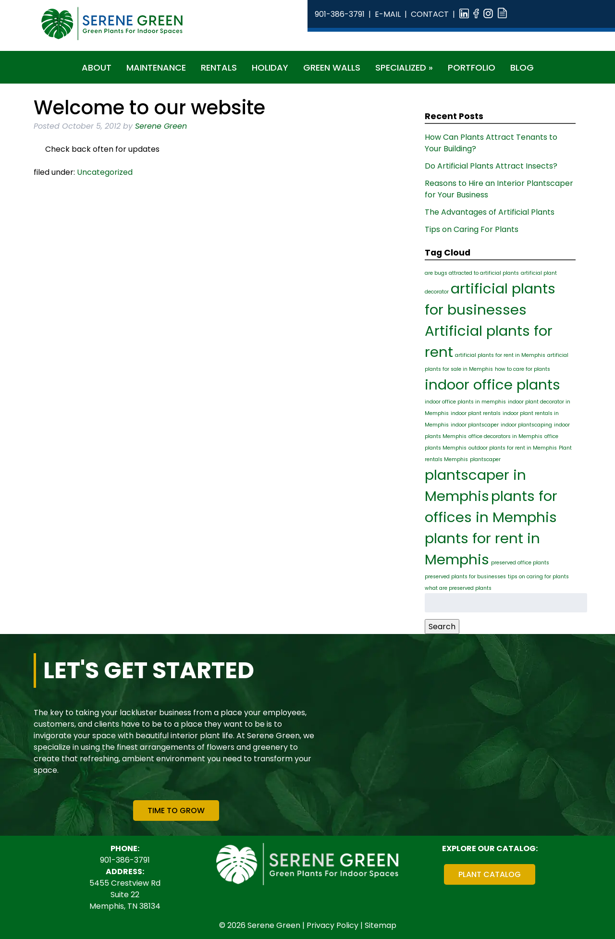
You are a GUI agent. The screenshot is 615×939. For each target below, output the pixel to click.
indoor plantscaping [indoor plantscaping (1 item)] (526, 424)
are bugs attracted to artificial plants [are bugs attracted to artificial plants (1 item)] (472, 273)
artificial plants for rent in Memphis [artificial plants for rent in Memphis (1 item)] (500, 355)
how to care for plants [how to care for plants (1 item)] (522, 369)
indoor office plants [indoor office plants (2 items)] (492, 384)
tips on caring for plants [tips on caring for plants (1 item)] (538, 576)
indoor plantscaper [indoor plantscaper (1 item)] (475, 424)
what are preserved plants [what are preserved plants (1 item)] (458, 588)
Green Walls (331, 67)
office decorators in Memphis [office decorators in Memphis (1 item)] (505, 436)
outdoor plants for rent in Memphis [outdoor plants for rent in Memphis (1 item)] (512, 447)
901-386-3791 (340, 14)
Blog (522, 67)
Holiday (270, 67)
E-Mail (388, 14)
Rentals (219, 67)
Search (442, 626)
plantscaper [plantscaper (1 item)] (485, 459)
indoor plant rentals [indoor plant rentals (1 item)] (476, 413)
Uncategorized (105, 172)
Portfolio (471, 67)
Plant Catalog (489, 874)
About (96, 67)
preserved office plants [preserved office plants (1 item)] (520, 562)
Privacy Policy (332, 925)
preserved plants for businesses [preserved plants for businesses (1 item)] (465, 576)
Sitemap (380, 925)
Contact (430, 14)
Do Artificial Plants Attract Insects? (491, 165)
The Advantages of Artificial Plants (489, 212)
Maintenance (156, 67)
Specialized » (404, 67)
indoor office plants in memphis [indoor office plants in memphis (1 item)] (465, 401)
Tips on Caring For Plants (471, 229)
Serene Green (161, 126)
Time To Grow (176, 810)
